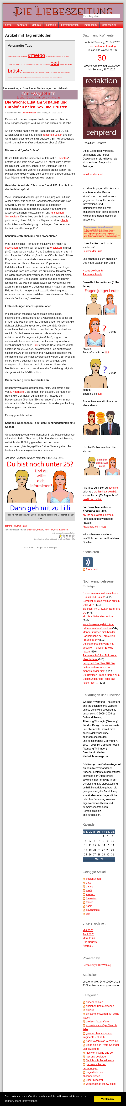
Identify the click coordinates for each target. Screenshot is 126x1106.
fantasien (91, 898)
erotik (89, 890)
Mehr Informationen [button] (26, 1101)
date (28, 72)
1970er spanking (30, 64)
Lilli (36, 345)
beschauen (11, 247)
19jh (51, 77)
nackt (30, 77)
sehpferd (22, 25)
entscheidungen (65, 72)
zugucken (59, 77)
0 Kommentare (20, 526)
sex (43, 77)
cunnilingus (54, 72)
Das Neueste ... (91, 942)
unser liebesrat (94, 1080)
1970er (23, 64)
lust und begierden (96, 1056)
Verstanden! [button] (108, 1099)
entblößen (56, 247)
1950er (10, 64)
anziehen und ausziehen (100, 1006)
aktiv (41, 64)
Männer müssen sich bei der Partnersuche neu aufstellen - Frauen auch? (99, 636)
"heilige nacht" (16, 56)
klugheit (25, 77)
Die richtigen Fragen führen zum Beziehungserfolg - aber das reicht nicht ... (101, 679)
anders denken (94, 1002)
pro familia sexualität (105, 491)
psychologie (93, 910)
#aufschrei (24, 56)
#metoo (36, 55)
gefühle (36, 25)
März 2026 (89, 938)
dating (32, 72)
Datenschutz (109, 25)
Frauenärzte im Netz (94, 526)
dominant (45, 72)
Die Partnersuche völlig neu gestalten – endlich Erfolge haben (98, 647)
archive (8, 526)
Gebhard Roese (29, 112)
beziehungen (68, 64)
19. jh (63, 56)
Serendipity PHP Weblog (97, 965)
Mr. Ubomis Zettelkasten (100, 1060)
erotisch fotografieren (98, 1021)
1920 (67, 56)
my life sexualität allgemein (98, 515)
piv (49, 72)
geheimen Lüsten (52, 134)
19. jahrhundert (56, 56)
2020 (54, 77)
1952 (14, 64)
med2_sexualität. (92, 499)
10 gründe (49, 56)
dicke (40, 72)
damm (24, 72)
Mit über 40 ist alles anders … (100, 616)
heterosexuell (17, 77)
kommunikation (70, 25)
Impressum (90, 25)
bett (54, 63)
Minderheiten (17, 391)
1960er (18, 64)
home (8, 25)
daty (59, 72)
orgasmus (38, 77)
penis (37, 64)
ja (21, 77)
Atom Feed (92, 569)
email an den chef (93, 174)
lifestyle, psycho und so (99, 1052)
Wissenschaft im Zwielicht (101, 1083)
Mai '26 (99, 859)
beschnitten (46, 64)
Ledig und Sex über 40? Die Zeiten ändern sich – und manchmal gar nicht (99, 667)
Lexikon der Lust (92, 251)
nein (33, 77)
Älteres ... (88, 946)
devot (36, 72)
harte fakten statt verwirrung (102, 1041)
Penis (64, 220)
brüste (15, 71)
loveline (113, 487)
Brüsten (63, 158)
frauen (10, 56)
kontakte (51, 25)
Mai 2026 (88, 930)
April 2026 (88, 934)
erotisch (10, 77)
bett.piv (62, 64)
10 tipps (46, 77)
